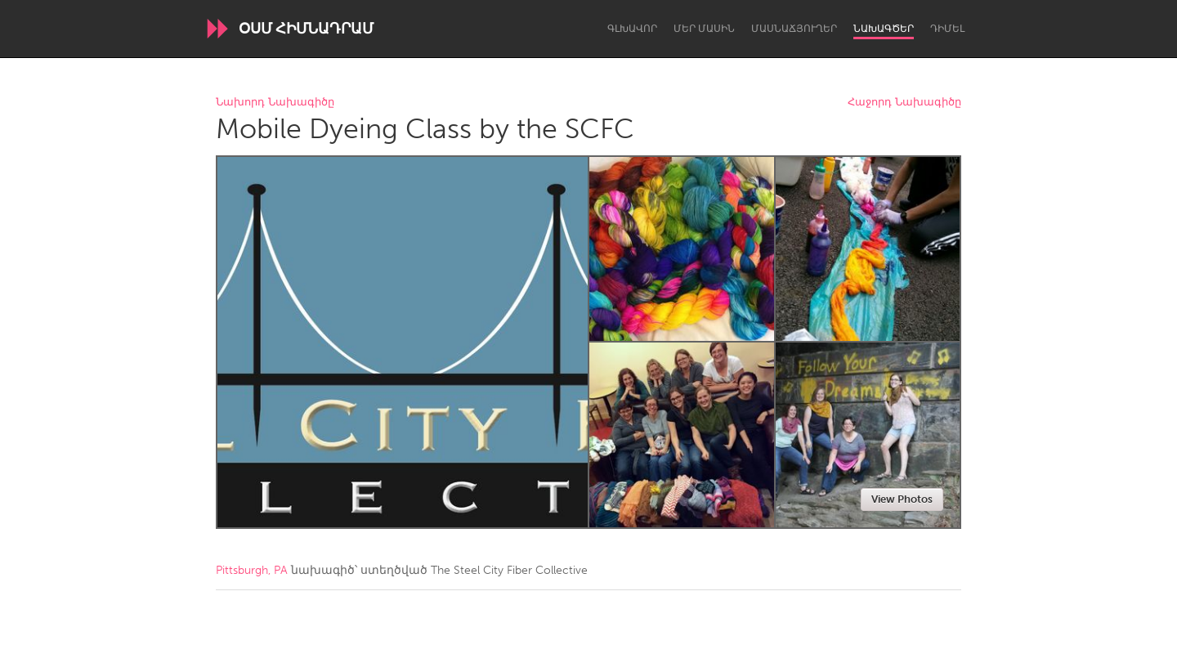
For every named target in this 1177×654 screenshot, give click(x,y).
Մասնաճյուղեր (794, 28)
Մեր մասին (704, 28)
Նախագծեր (883, 28)
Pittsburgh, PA (252, 570)
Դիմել (947, 28)
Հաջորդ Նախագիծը (904, 102)
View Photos (902, 499)
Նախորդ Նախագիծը (275, 102)
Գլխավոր (632, 28)
